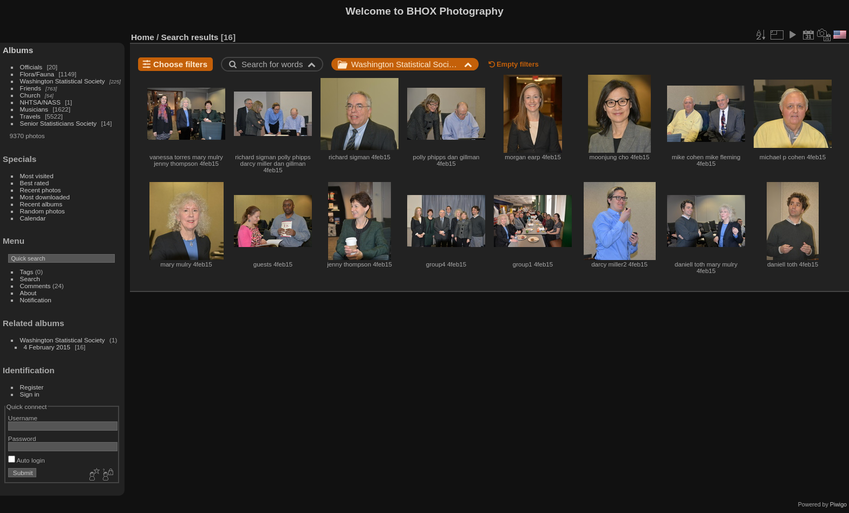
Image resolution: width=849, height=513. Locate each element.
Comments (35, 285)
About (28, 292)
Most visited (37, 175)
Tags (27, 271)
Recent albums (41, 203)
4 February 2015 (47, 346)
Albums (18, 50)
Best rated (34, 182)
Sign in (30, 394)
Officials (31, 66)
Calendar (33, 218)
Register (32, 387)
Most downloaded (45, 196)
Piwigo (838, 504)
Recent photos (40, 189)
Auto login (26, 460)
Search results (190, 37)
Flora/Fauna (37, 73)
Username (22, 417)
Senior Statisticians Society (58, 123)
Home (142, 37)
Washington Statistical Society (62, 81)
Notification (35, 299)
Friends (30, 88)
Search (30, 278)
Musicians (34, 109)
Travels (30, 116)
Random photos (42, 211)
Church (30, 95)
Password (22, 438)
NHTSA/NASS (40, 102)
